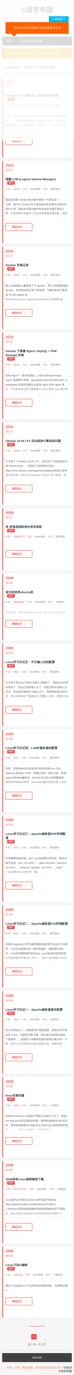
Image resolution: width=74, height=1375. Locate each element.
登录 (9, 1367)
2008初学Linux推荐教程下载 (25, 1179)
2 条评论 (54, 1019)
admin (16, 189)
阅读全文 (17, 141)
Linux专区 (35, 189)
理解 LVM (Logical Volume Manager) (31, 179)
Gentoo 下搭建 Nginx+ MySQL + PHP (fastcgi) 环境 (31, 353)
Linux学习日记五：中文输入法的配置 (30, 662)
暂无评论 (55, 189)
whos (16, 671)
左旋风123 (18, 536)
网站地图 (27, 1367)
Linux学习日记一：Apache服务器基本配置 (34, 1009)
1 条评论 (54, 1105)
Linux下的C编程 (16, 1265)
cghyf (16, 1105)
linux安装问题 (15, 1095)
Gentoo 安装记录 (17, 265)
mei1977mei (19, 1189)
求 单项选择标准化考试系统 (24, 526)
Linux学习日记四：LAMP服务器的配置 (31, 748)
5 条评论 (58, 1274)
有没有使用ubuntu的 (19, 592)
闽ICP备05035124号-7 (49, 1367)
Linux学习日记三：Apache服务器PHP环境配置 (36, 836)
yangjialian (19, 602)
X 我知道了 (59, 19)
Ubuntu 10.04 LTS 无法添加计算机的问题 (33, 440)
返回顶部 (37, 1357)
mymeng (17, 1274)
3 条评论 (60, 602)
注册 (17, 1367)
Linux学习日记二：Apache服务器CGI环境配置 (37, 923)
